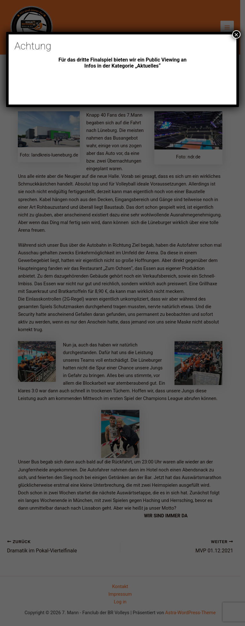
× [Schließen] (236, 34)
